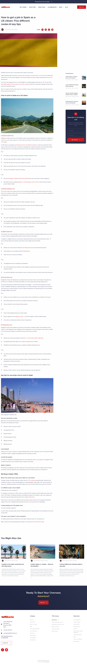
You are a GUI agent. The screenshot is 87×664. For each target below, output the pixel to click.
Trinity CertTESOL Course (57, 621)
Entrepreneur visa (7, 324)
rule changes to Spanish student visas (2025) (17, 178)
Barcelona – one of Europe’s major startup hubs (32, 337)
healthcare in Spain (19, 316)
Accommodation (77, 619)
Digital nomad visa (7, 231)
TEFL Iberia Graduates (35, 628)
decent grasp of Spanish (11, 451)
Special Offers (77, 626)
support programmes (27, 341)
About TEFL (32, 621)
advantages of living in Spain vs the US (34, 75)
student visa (4, 140)
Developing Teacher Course (58, 624)
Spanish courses (55, 626)
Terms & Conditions (78, 638)
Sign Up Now (76, 139)
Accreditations (33, 637)
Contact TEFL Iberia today (38, 521)
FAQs (75, 636)
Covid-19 (75, 628)
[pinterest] (49, 30)
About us (32, 619)
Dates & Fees (55, 630)
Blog (66, 7)
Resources (32, 632)
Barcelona (32, 496)
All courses (55, 619)
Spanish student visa (8, 135)
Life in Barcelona (33, 630)
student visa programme (38, 459)
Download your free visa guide (43, 1)
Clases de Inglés (55, 628)
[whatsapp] (52, 30)
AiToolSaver (46, 661)
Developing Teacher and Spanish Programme (26, 144)
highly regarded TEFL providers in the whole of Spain (16, 84)
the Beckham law (26, 251)
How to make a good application (78, 631)
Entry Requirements (78, 634)
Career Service (77, 621)
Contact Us (6, 642)
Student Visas (77, 623)
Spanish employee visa (8, 188)
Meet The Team (33, 623)
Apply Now (81, 7)
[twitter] (46, 30)
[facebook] (42, 30)
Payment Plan (33, 634)
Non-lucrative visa (7, 277)
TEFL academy (31, 480)
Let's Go (43, 602)
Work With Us (33, 639)
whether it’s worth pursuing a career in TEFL (28, 181)
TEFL (43, 82)
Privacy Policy (76, 640)
